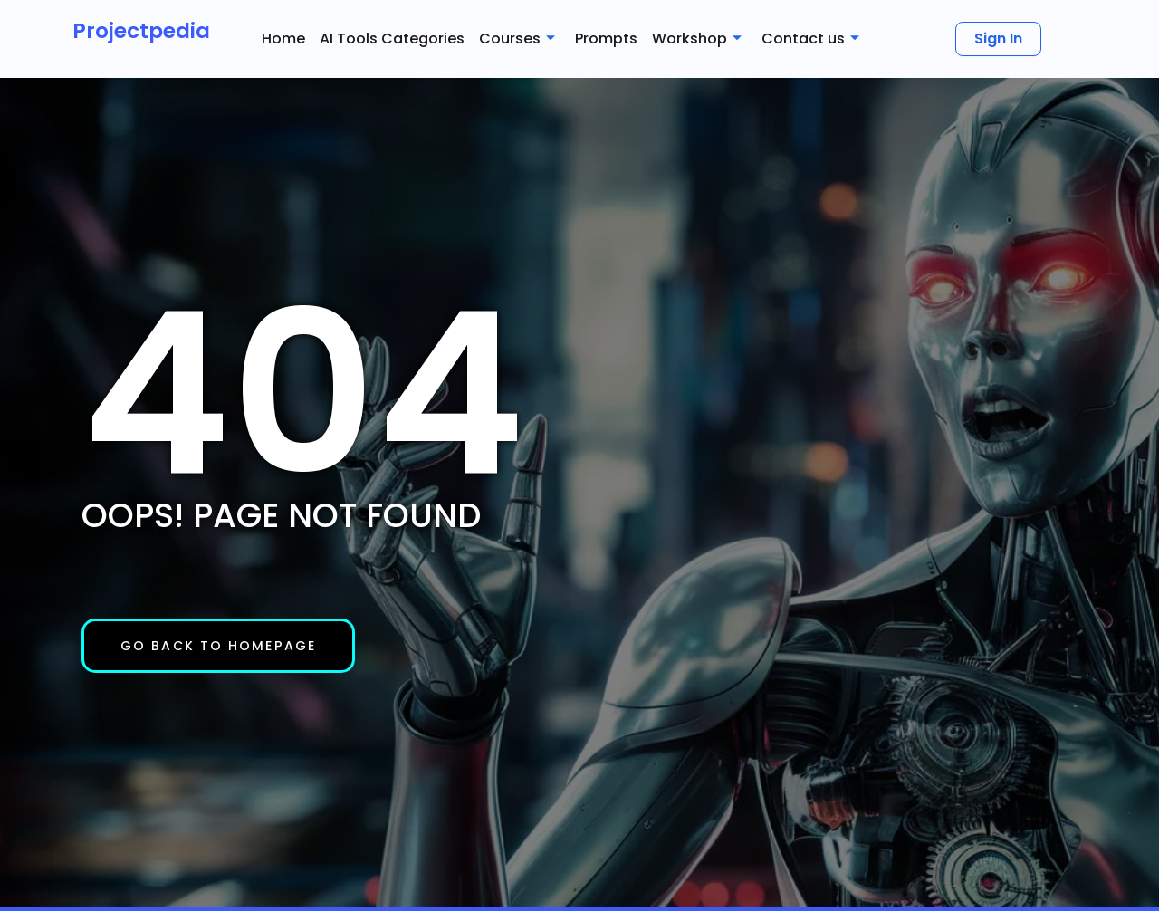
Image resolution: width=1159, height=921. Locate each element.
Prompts (606, 38)
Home (283, 38)
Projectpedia (141, 30)
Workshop (697, 39)
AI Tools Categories (392, 38)
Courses (517, 39)
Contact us (810, 39)
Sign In (998, 38)
